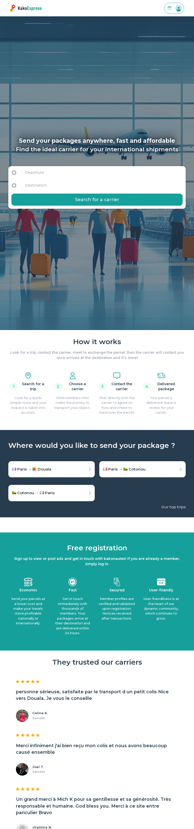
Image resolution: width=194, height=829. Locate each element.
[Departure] (103, 172)
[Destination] (104, 185)
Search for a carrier (97, 199)
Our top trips (173, 506)
